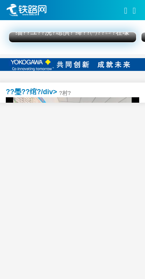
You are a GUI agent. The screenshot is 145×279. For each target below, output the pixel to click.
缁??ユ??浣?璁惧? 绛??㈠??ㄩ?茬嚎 (72, 32)
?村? (65, 93)
